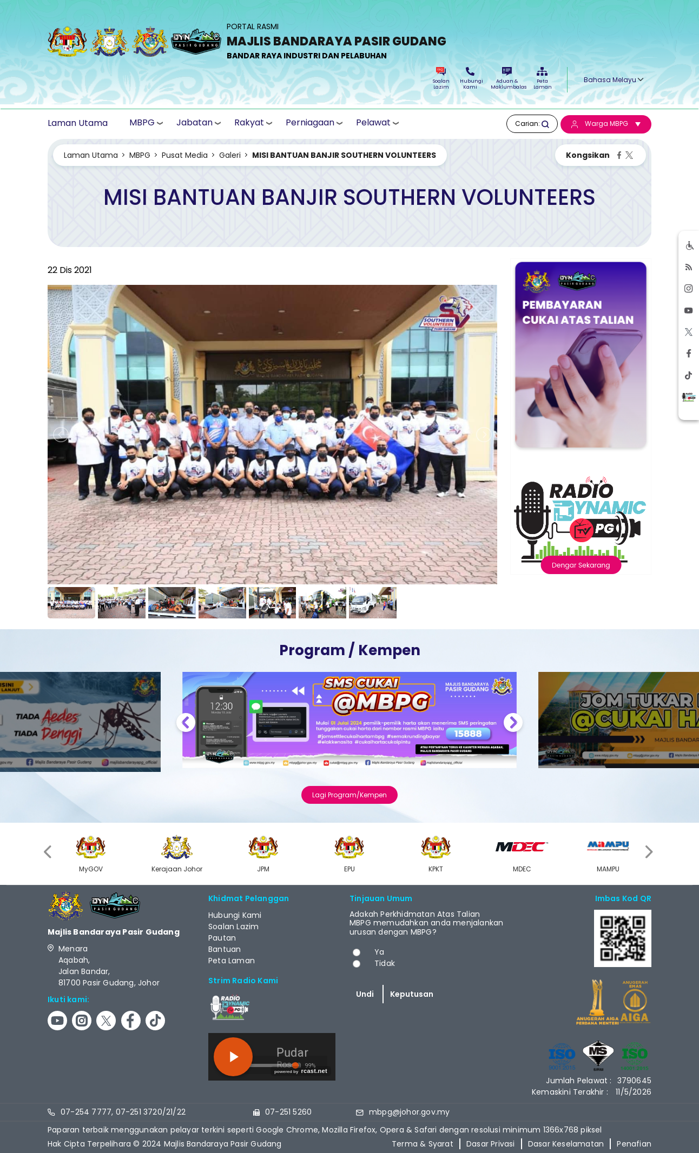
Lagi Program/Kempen (349, 794)
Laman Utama (78, 123)
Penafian (634, 1143)
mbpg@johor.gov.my (409, 1112)
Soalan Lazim (441, 78)
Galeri (230, 155)
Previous (186, 724)
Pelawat (373, 123)
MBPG (142, 123)
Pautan (222, 937)
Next (513, 724)
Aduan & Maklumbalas (507, 78)
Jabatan (194, 123)
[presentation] (49, 852)
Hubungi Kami (470, 78)
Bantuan (224, 949)
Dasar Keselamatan (566, 1143)
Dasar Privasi (490, 1143)
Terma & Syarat (422, 1143)
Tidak (384, 963)
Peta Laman (542, 78)
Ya (379, 952)
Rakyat (249, 123)
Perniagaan (310, 123)
